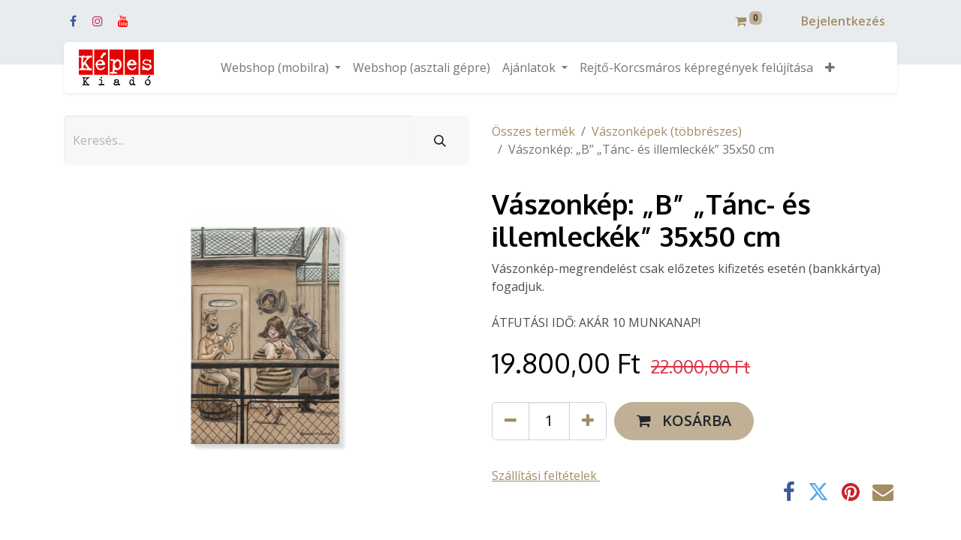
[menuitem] (421, 67)
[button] (830, 67)
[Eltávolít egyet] (510, 421)
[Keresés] (440, 140)
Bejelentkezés (843, 21)
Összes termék (533, 131)
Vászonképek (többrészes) (667, 131)
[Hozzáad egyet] (588, 421)
